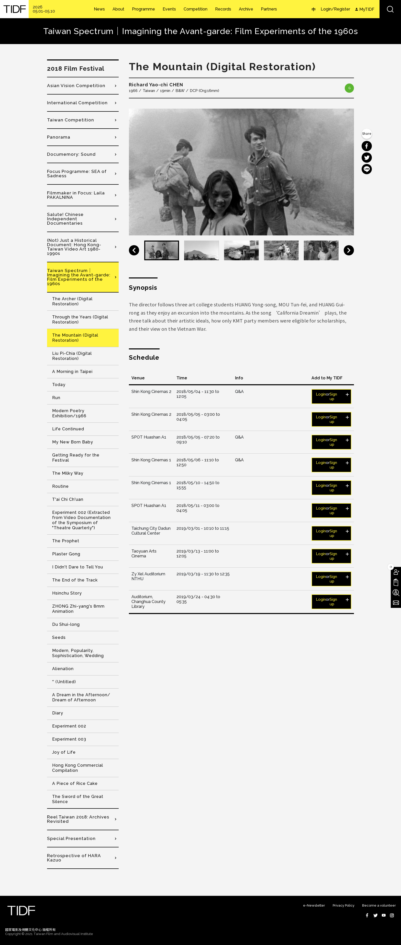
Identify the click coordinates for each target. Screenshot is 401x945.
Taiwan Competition (70, 119)
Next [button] (349, 250)
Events (169, 9)
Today (58, 384)
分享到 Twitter (367, 157)
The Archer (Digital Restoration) (72, 301)
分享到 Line (367, 169)
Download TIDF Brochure (396, 582)
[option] (241, 172)
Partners (269, 9)
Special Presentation (71, 838)
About (118, 9)
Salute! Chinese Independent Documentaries (65, 219)
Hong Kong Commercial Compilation (77, 768)
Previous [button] (134, 250)
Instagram (392, 915)
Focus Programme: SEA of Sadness (77, 173)
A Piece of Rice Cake (75, 783)
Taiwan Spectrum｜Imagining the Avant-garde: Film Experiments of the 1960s (78, 277)
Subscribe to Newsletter (396, 603)
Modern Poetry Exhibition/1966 (69, 413)
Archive (246, 9)
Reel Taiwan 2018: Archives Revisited (78, 819)
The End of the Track (75, 580)
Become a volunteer (379, 905)
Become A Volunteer (396, 592)
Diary (57, 713)
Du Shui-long (66, 624)
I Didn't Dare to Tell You (77, 567)
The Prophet (65, 540)
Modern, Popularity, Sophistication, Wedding (78, 653)
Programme (143, 9)
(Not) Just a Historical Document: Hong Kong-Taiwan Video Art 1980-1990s (74, 247)
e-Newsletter (314, 905)
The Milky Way (67, 473)
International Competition (77, 102)
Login (321, 394)
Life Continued (68, 429)
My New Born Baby (72, 442)
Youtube (384, 915)
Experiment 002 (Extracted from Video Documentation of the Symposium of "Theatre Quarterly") (81, 520)
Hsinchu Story (67, 593)
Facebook (367, 915)
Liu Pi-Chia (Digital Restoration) (72, 356)
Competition (195, 9)
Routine (60, 486)
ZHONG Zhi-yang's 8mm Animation (78, 609)
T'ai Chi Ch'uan (67, 499)
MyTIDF (366, 9)
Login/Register (335, 9)
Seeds (59, 637)
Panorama (58, 137)
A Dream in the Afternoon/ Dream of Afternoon (81, 697)
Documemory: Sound (71, 154)
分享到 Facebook (367, 146)
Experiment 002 (69, 726)
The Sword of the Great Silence (77, 799)
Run (56, 397)
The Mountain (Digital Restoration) (75, 338)
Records (223, 9)
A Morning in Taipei (72, 371)
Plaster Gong (66, 554)
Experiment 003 (69, 739)
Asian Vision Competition (76, 85)
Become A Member (396, 572)
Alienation (63, 668)
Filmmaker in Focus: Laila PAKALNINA (76, 195)
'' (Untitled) (64, 681)
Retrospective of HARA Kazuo (74, 858)
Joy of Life (64, 752)
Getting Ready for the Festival (75, 458)
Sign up (333, 396)
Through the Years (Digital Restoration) (80, 320)
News (99, 9)
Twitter (375, 915)
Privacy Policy (343, 905)
